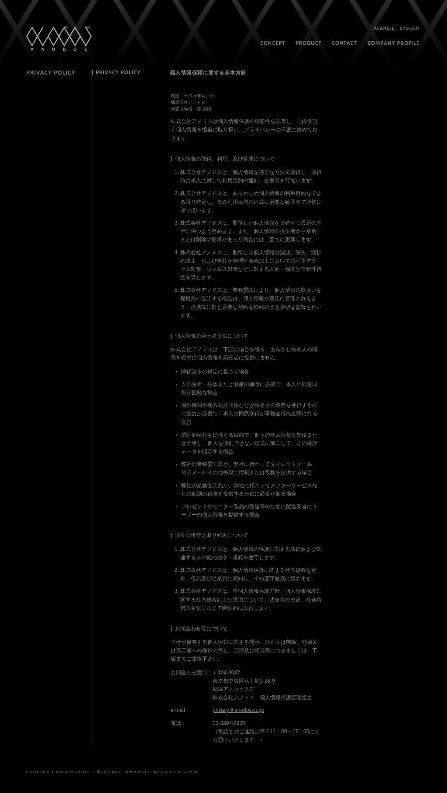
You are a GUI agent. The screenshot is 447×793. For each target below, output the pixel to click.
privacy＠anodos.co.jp (238, 710)
